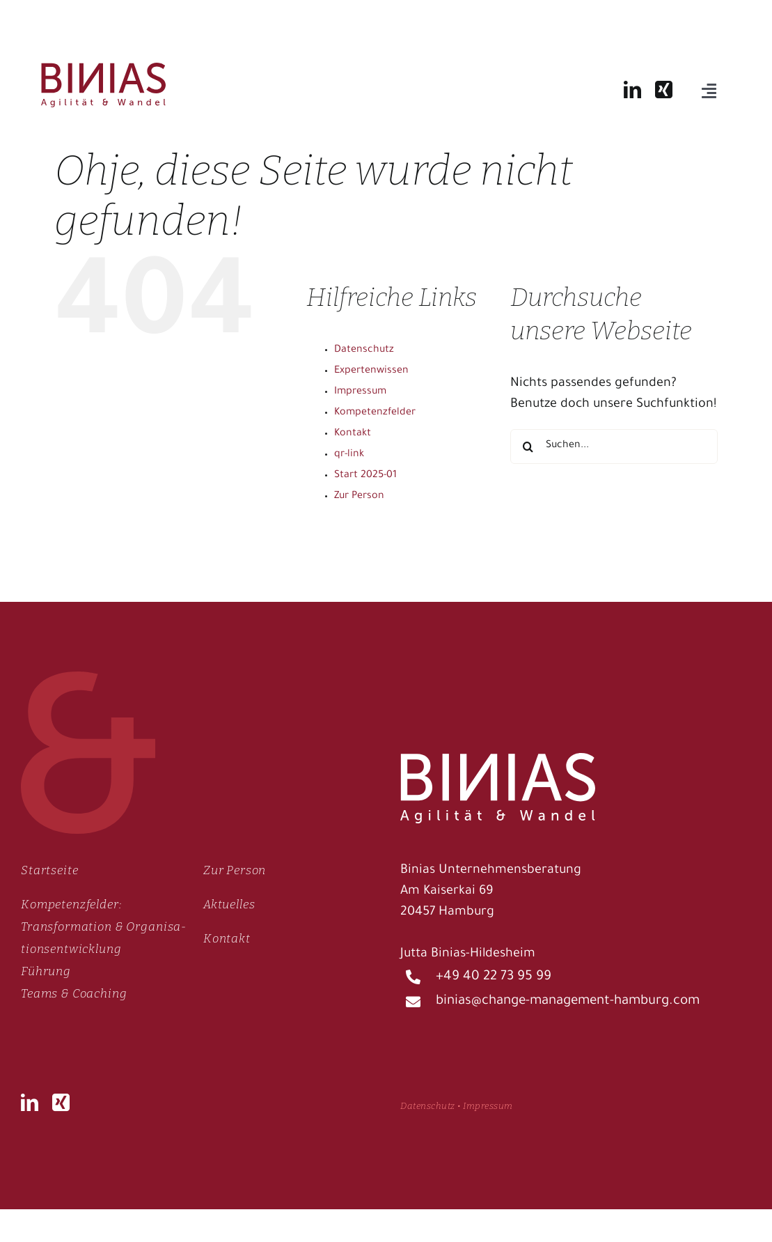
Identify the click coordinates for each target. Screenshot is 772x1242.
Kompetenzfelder (375, 413)
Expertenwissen (371, 371)
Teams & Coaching (74, 993)
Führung (46, 971)
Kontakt (352, 434)
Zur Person (359, 496)
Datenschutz (364, 350)
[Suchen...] (614, 446)
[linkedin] (632, 89)
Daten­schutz (427, 1106)
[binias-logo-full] (103, 70)
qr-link (349, 454)
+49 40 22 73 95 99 (493, 977)
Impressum (360, 392)
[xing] (663, 89)
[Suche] (527, 446)
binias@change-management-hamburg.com (568, 1001)
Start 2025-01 (365, 475)
